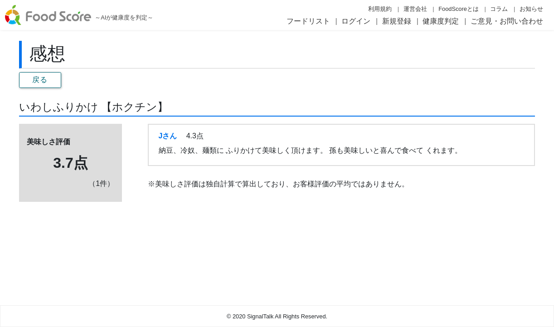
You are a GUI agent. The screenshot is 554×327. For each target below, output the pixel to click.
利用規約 (380, 8)
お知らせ (531, 8)
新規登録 (396, 21)
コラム (499, 8)
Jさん (168, 136)
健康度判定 (441, 21)
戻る (40, 79)
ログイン (355, 21)
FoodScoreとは (458, 8)
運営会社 (415, 8)
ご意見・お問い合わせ (507, 21)
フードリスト (308, 21)
